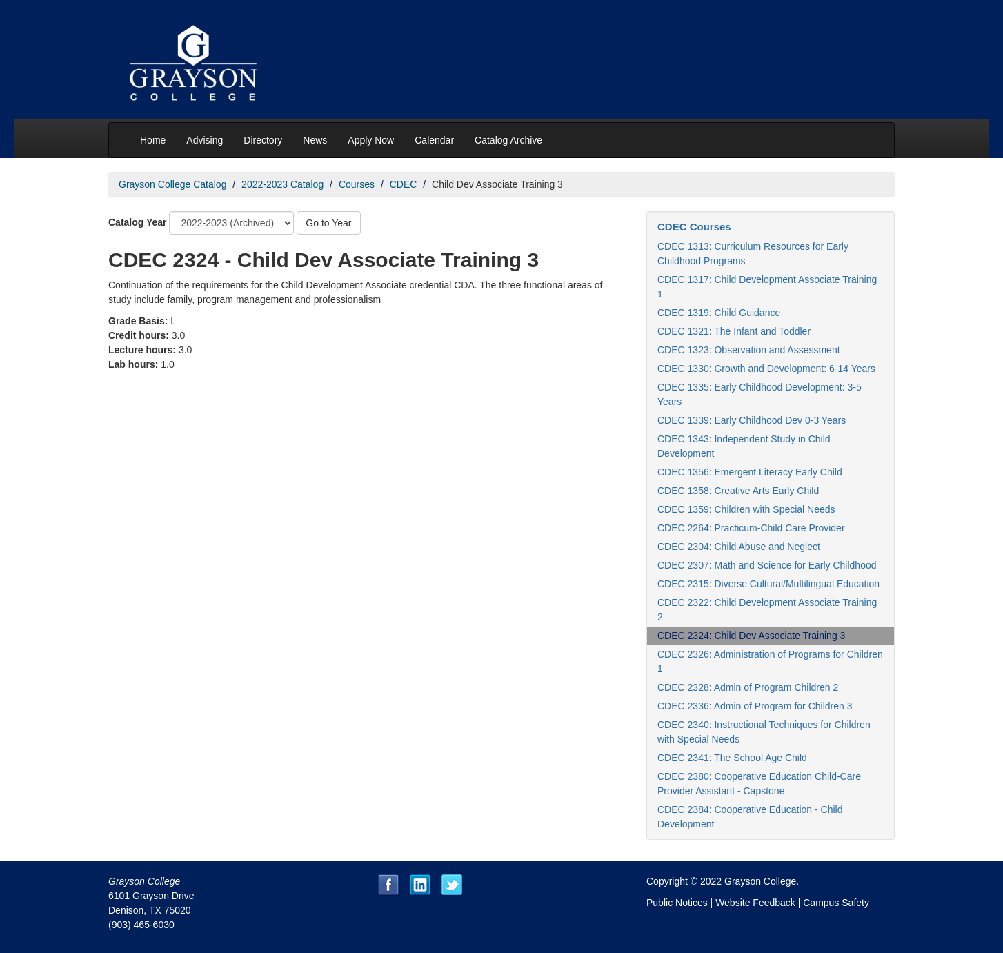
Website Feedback (755, 902)
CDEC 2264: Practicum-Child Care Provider (751, 527)
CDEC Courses (694, 227)
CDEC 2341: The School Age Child (732, 757)
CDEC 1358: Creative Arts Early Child (738, 490)
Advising (204, 140)
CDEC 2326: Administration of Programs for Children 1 (770, 661)
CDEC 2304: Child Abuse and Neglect (738, 546)
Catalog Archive (508, 140)
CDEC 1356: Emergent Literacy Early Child (749, 472)
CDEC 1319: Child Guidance (718, 312)
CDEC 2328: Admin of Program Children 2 (747, 687)
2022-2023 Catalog (282, 184)
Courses (357, 184)
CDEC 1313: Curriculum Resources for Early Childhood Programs (752, 253)
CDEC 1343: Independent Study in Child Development (744, 446)
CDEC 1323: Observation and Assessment (748, 349)
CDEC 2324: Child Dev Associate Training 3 (751, 635)
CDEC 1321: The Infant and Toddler (734, 331)
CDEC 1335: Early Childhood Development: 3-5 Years (759, 394)
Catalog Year (137, 222)
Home (153, 140)
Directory (263, 140)
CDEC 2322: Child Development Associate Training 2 (767, 609)
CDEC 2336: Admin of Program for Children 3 (754, 705)
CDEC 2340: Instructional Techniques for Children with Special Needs (764, 732)
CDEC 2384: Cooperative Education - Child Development (749, 816)
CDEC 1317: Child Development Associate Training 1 (767, 286)
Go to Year (328, 222)
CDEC (403, 184)
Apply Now (371, 140)
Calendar (434, 140)
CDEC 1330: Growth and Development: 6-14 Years (766, 368)
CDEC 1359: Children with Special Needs (746, 509)
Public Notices (677, 902)
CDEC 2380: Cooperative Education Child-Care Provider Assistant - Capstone (759, 783)
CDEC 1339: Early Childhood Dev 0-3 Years (751, 420)
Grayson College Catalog (172, 184)
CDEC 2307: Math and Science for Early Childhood (767, 565)
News (315, 140)
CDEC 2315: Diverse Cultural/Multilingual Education (768, 583)
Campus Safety (836, 902)
